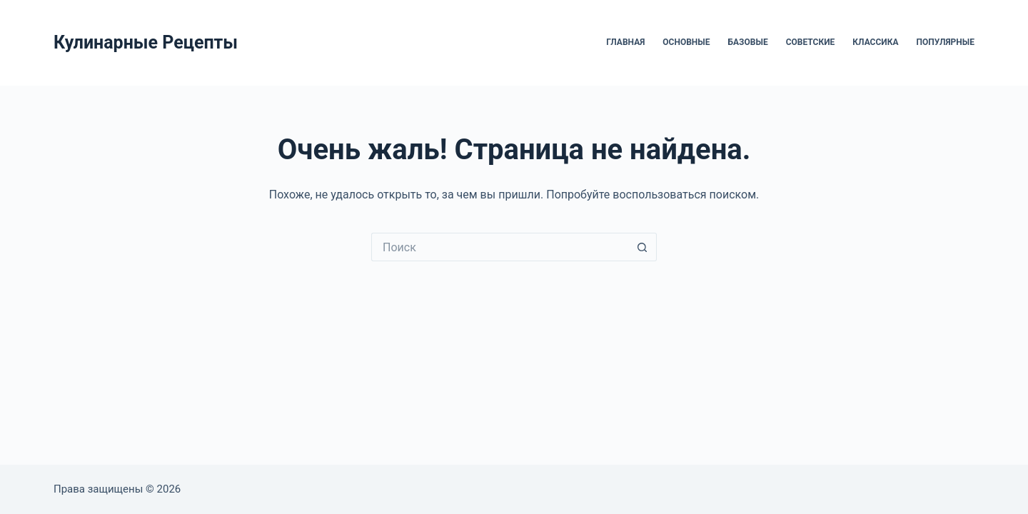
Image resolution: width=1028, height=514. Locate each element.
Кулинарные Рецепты (146, 42)
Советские (810, 42)
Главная (625, 42)
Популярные (945, 42)
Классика (875, 42)
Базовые (748, 42)
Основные (686, 42)
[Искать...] (499, 247)
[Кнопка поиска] (642, 247)
